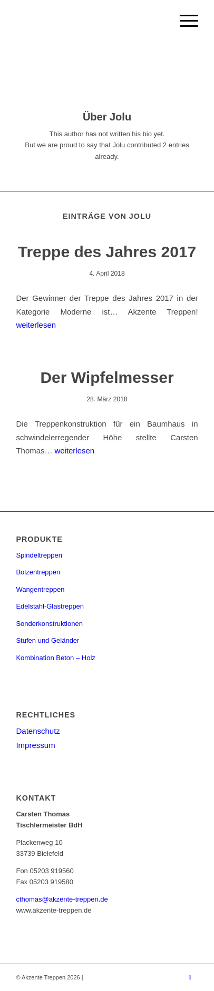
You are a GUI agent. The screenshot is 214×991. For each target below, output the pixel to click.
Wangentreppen (40, 589)
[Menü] (183, 21)
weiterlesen (36, 324)
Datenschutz (38, 730)
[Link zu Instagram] (190, 977)
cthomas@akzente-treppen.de (62, 899)
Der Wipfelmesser (106, 377)
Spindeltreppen (39, 555)
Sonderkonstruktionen (49, 624)
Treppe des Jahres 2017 (107, 251)
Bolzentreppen (38, 572)
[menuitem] (183, 21)
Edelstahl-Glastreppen (50, 606)
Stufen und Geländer (47, 640)
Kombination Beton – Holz (55, 658)
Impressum (35, 745)
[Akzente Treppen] (88, 21)
